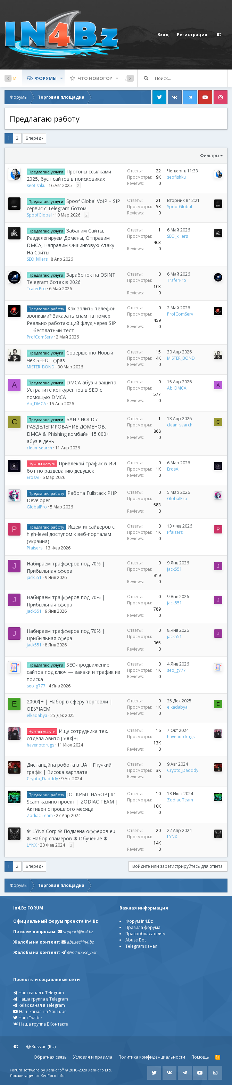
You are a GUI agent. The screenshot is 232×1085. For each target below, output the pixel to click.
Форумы (46, 78)
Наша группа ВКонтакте (40, 1024)
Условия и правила (92, 1057)
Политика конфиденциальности (151, 1057)
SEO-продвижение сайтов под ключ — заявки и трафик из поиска (73, 672)
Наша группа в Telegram (40, 999)
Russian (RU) (41, 1047)
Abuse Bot (135, 940)
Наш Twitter (27, 1018)
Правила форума (142, 927)
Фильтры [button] (209, 155)
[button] (61, 78)
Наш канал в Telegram (38, 993)
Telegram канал (141, 946)
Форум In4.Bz (139, 921)
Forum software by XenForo (61, 1069)
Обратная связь (50, 1057)
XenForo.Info (53, 1075)
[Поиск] (191, 78)
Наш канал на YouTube (40, 1011)
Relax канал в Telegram (39, 1005)
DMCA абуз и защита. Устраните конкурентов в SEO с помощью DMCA (72, 389)
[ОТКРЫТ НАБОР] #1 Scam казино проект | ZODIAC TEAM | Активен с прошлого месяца (72, 801)
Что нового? (94, 78)
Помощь (200, 1057)
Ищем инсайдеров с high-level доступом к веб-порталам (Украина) (71, 534)
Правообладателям (145, 934)
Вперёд (33, 138)
